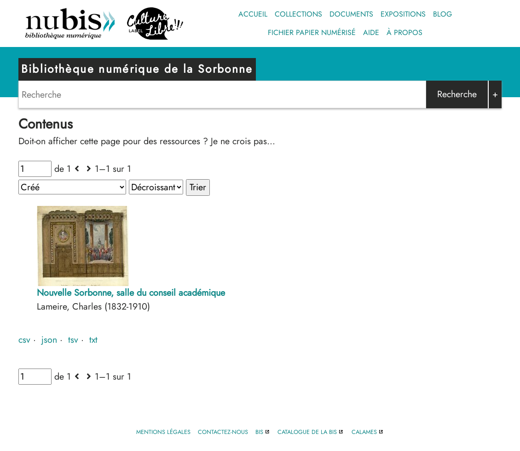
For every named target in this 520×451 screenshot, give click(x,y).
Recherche (457, 94)
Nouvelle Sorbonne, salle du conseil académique (131, 292)
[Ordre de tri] (156, 187)
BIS (259, 432)
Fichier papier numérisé (312, 32)
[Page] (35, 169)
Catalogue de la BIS (307, 432)
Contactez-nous (223, 432)
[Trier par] (72, 187)
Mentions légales (163, 432)
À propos (404, 32)
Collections (298, 14)
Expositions (403, 14)
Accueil (252, 14)
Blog (442, 14)
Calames (364, 432)
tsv (73, 339)
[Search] (222, 94)
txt (93, 339)
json (49, 339)
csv (24, 339)
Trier (198, 187)
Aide (371, 32)
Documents (351, 14)
